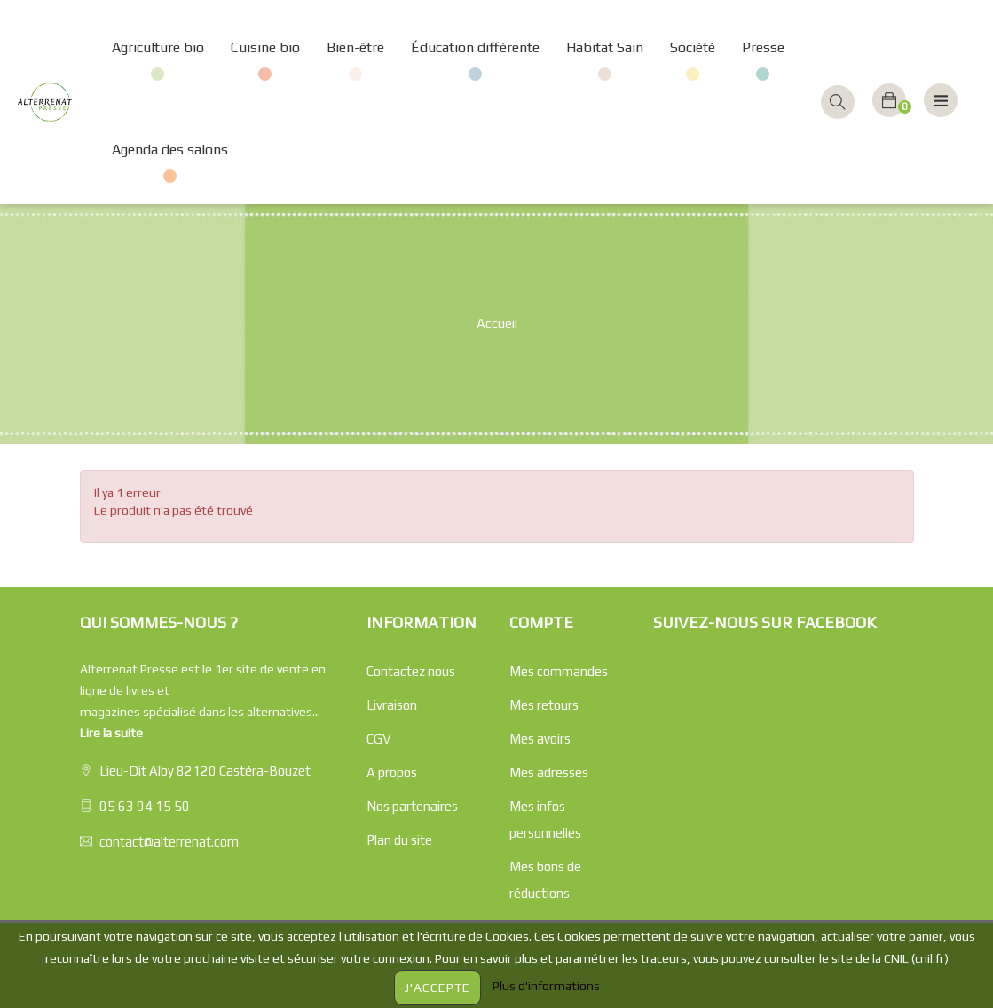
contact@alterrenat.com (169, 841)
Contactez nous (410, 671)
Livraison (391, 705)
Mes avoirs (540, 738)
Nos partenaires (412, 806)
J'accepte (437, 987)
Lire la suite (111, 733)
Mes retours (544, 705)
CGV (378, 738)
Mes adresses (548, 772)
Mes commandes (558, 671)
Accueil (497, 323)
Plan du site (399, 839)
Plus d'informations (546, 986)
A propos (391, 772)
